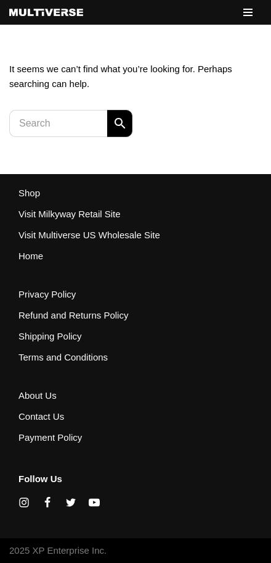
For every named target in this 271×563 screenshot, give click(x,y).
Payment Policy (50, 437)
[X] (70, 502)
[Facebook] (47, 502)
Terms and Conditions (63, 357)
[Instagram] (24, 502)
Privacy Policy (47, 294)
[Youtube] (94, 502)
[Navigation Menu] (248, 12)
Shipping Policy (50, 336)
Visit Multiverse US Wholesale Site (89, 235)
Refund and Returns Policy (73, 315)
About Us (37, 395)
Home (30, 256)
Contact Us (41, 416)
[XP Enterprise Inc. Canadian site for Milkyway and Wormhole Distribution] (46, 12)
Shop (29, 193)
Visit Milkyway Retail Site (69, 214)
